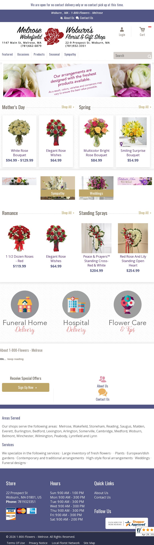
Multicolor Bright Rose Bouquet (96, 153)
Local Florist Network (67, 543)
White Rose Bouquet (19, 153)
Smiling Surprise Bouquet (133, 153)
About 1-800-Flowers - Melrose (21, 350)
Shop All (68, 106)
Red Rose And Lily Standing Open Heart (133, 261)
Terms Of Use (16, 543)
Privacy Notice (39, 543)
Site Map (92, 543)
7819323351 (27, 501)
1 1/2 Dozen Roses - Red (19, 259)
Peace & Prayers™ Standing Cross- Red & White (96, 261)
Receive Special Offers (25, 378)
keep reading (15, 359)
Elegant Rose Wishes (56, 153)
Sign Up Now (25, 387)
